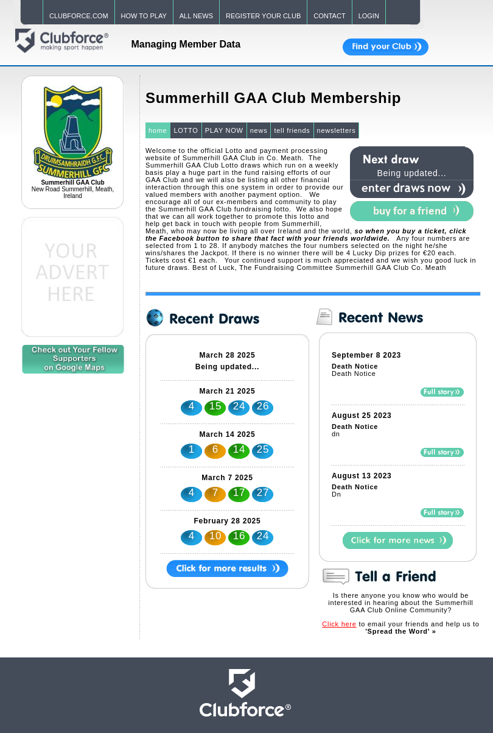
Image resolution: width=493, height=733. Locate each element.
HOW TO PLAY (144, 15)
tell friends (292, 130)
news (259, 130)
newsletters (336, 130)
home (158, 130)
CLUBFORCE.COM (78, 15)
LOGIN (368, 15)
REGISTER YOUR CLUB (263, 15)
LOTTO (185, 130)
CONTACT (329, 15)
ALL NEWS (196, 15)
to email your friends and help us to (400, 627)
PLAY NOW (224, 130)
